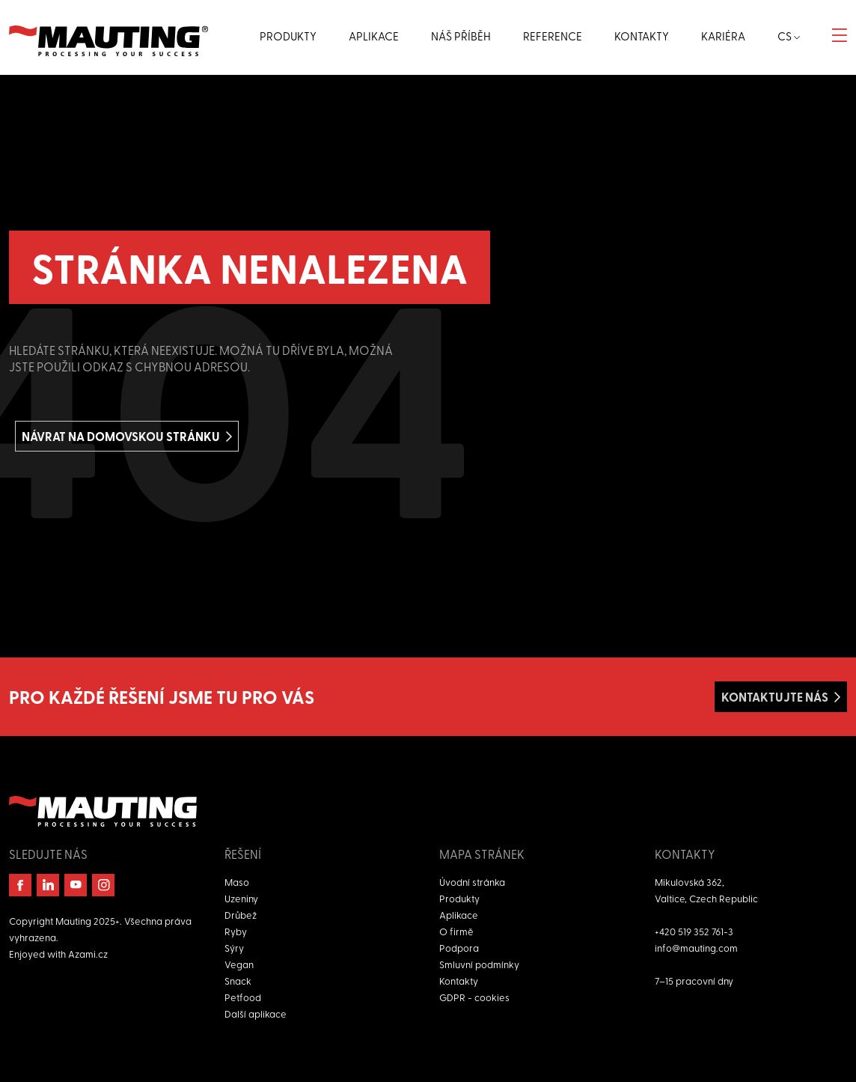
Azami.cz (88, 953)
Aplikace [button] (374, 35)
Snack (237, 980)
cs (788, 35)
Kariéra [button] (723, 35)
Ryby (235, 931)
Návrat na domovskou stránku (121, 436)
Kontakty (458, 980)
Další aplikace (255, 1013)
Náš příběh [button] (461, 35)
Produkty (459, 898)
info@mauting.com (696, 947)
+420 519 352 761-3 (694, 931)
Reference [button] (552, 35)
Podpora (459, 947)
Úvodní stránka (472, 881)
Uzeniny (241, 898)
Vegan (239, 964)
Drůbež (240, 914)
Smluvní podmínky (479, 964)
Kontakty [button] (641, 35)
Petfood (242, 997)
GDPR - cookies (474, 997)
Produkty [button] (288, 35)
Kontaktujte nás (774, 696)
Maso (236, 881)
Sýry (234, 947)
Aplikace (458, 914)
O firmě (456, 931)
